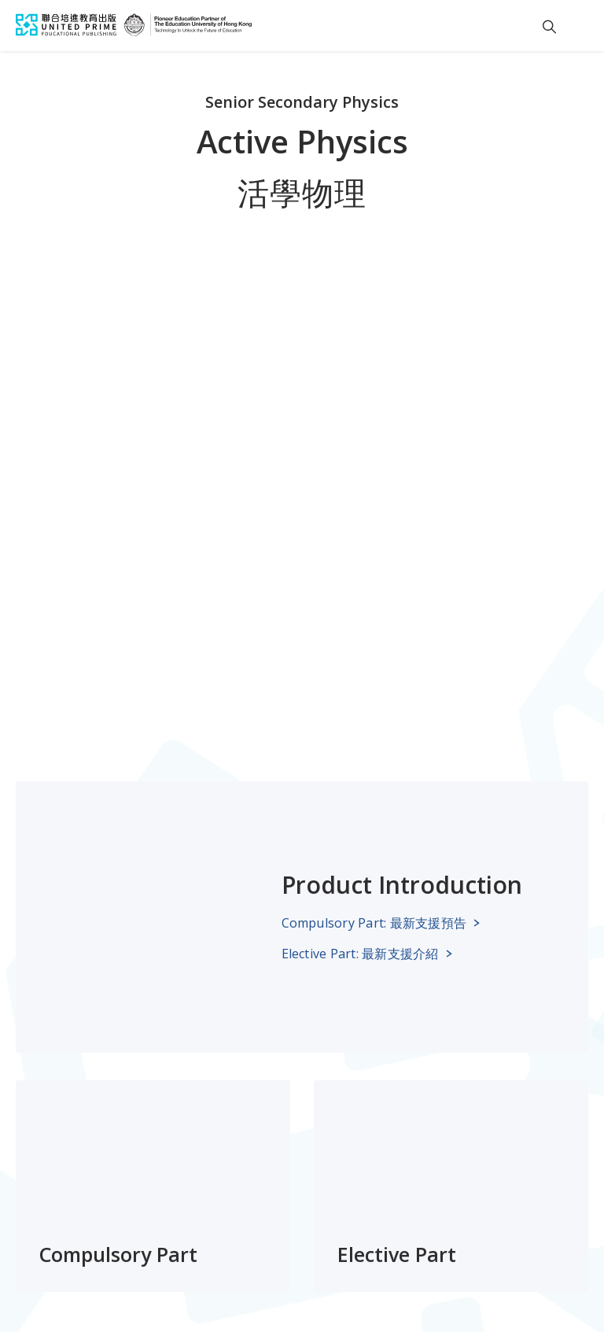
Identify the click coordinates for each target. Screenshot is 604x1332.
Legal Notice (44, 1263)
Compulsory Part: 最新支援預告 (374, 576)
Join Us (160, 1197)
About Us (169, 1140)
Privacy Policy (237, 1263)
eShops (38, 1197)
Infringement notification (84, 1288)
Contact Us (174, 1168)
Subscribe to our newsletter (330, 1140)
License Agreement (139, 1263)
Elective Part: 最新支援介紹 (360, 606)
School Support (62, 1140)
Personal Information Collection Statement (391, 1263)
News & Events (60, 1168)
